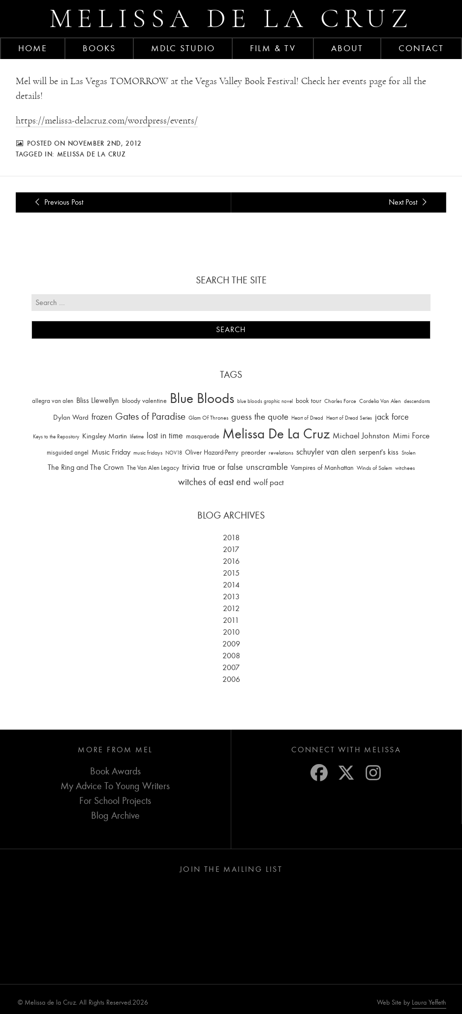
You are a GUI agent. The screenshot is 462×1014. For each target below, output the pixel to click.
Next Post (409, 202)
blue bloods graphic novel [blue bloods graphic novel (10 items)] (265, 401)
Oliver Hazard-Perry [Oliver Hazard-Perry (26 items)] (211, 452)
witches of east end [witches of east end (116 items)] (214, 482)
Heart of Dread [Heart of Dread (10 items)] (307, 418)
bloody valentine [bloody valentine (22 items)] (144, 400)
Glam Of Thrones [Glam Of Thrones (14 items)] (208, 417)
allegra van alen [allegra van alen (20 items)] (52, 400)
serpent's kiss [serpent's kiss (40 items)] (379, 452)
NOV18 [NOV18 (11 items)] (173, 453)
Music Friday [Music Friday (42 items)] (111, 452)
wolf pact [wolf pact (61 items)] (268, 482)
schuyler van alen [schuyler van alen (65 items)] (326, 452)
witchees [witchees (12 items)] (405, 468)
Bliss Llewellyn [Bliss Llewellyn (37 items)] (97, 400)
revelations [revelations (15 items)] (281, 452)
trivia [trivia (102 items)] (191, 466)
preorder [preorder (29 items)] (253, 452)
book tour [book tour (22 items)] (308, 400)
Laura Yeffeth (429, 1002)
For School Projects (115, 800)
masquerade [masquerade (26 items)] (202, 436)
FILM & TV (273, 48)
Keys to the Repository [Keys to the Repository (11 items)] (56, 436)
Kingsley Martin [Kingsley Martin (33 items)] (104, 435)
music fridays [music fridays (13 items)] (147, 452)
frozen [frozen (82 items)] (102, 417)
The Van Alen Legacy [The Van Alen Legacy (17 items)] (153, 467)
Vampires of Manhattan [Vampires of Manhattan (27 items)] (322, 467)
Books (99, 48)
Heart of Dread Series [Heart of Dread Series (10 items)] (349, 418)
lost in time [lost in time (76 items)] (165, 435)
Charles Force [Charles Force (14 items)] (340, 401)
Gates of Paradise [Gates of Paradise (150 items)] (150, 416)
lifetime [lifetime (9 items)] (137, 436)
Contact (421, 48)
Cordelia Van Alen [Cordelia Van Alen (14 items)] (380, 401)
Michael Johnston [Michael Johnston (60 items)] (361, 435)
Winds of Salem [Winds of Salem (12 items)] (374, 468)
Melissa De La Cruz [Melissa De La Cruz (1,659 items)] (276, 434)
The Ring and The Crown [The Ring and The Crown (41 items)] (86, 467)
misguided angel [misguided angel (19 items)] (68, 452)
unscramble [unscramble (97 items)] (267, 466)
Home (32, 48)
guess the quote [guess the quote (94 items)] (259, 416)
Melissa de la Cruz (231, 18)
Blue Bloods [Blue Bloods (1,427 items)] (202, 398)
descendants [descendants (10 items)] (417, 401)
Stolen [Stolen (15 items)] (408, 452)
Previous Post (57, 202)
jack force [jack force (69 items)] (392, 417)
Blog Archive (115, 815)
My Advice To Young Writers (115, 786)
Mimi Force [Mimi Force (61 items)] (411, 435)
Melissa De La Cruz (91, 154)
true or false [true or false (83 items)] (223, 467)
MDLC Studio (183, 48)
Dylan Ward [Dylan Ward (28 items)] (71, 417)
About (347, 48)
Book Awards (115, 771)
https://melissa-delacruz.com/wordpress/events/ (107, 120)
